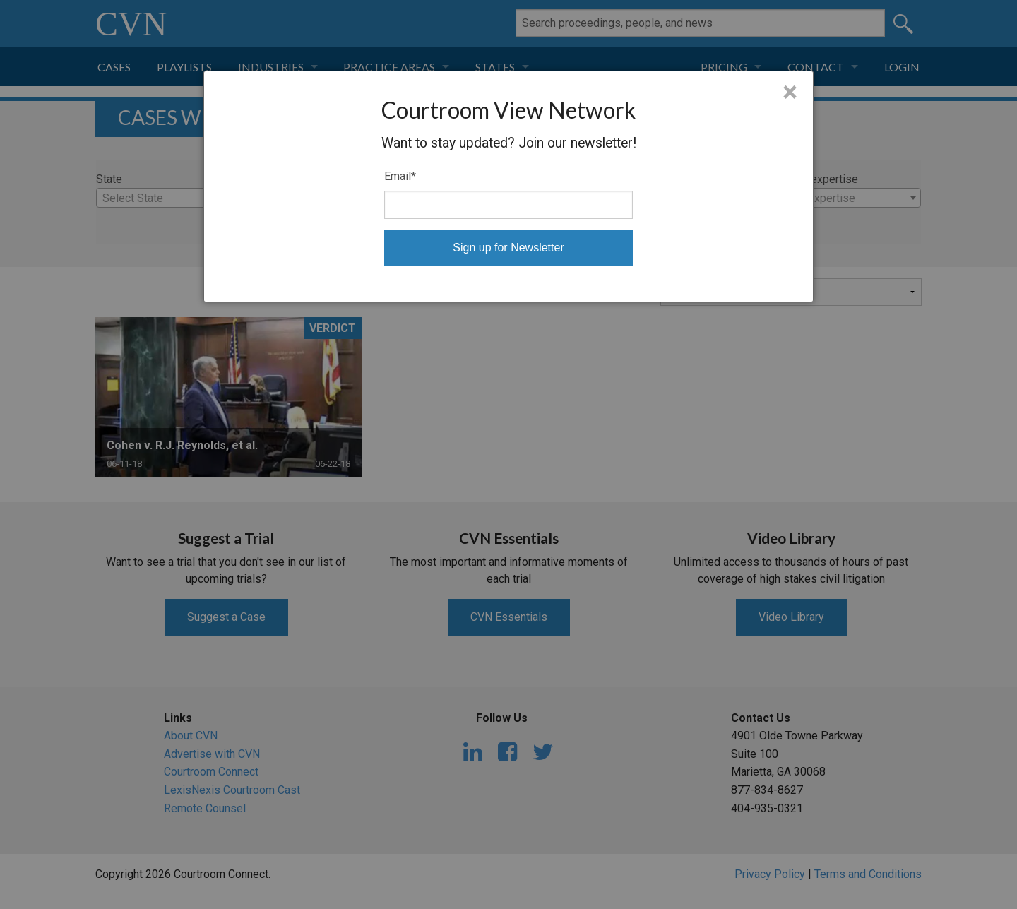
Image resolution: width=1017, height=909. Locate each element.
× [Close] (790, 92)
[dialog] (508, 186)
